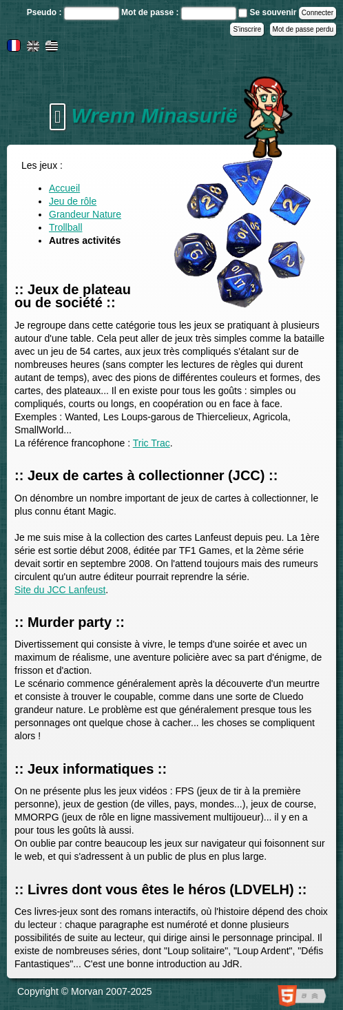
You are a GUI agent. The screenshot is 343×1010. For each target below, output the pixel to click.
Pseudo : (45, 12)
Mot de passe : (151, 12)
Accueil (64, 188)
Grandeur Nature (85, 214)
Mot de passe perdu (303, 29)
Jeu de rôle (72, 201)
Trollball (66, 227)
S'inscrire (247, 29)
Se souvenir (272, 12)
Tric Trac (151, 443)
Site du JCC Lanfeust (59, 589)
